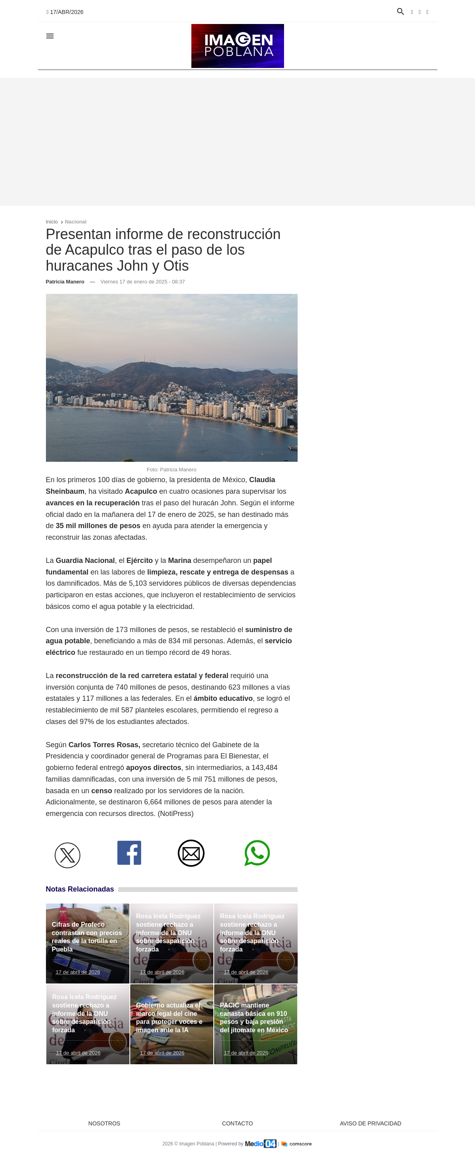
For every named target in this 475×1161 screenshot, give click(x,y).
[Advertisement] (237, 142)
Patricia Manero (65, 282)
